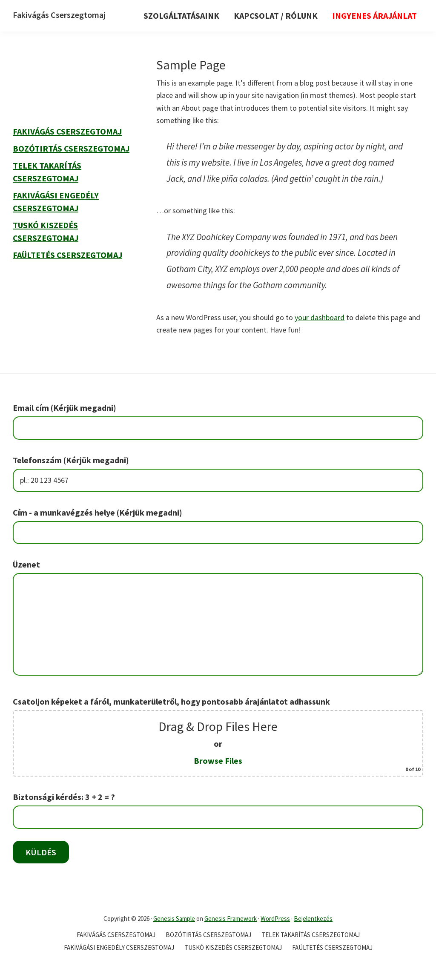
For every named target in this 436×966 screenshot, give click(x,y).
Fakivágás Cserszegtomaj (59, 14)
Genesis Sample (174, 918)
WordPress (275, 918)
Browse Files (218, 760)
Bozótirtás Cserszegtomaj (71, 148)
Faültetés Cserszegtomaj (67, 254)
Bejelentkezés (313, 918)
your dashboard (319, 317)
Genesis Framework (230, 918)
